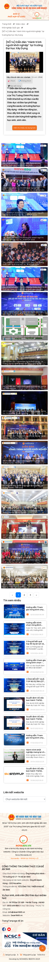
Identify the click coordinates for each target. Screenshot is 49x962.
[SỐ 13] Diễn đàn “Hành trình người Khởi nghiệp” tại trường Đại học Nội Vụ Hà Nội (23, 511)
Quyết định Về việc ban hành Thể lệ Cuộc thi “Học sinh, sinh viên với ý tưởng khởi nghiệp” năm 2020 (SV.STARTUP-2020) (36, 699)
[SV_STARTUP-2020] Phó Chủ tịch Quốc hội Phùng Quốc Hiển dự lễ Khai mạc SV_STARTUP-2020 (23, 263)
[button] (24, 62)
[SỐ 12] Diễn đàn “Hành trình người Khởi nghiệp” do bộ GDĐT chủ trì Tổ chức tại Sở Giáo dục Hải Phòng (24, 536)
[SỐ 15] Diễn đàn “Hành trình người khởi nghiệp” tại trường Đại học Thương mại (23, 462)
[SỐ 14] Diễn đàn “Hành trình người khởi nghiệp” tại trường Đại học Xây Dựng (23, 486)
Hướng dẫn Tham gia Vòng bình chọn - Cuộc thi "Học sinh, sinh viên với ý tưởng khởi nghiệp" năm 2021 (35, 736)
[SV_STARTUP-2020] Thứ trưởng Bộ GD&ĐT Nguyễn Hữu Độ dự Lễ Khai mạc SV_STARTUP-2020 (23, 214)
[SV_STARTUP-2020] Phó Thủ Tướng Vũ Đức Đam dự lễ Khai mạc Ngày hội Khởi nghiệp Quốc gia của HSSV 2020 (24, 288)
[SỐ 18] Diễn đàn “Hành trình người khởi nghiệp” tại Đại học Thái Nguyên (24, 387)
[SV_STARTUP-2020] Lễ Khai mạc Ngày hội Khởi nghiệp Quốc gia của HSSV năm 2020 (22, 164)
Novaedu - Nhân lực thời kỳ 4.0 (24, 858)
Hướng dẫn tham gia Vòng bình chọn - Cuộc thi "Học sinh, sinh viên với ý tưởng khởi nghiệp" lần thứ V (36, 661)
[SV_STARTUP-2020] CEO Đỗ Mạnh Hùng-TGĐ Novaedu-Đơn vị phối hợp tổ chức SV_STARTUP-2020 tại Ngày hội (24, 189)
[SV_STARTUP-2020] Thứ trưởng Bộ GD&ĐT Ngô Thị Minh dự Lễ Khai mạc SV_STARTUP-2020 (23, 238)
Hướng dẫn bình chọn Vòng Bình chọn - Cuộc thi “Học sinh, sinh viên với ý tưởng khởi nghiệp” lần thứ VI (35, 623)
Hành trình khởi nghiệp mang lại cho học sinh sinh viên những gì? (36, 751)
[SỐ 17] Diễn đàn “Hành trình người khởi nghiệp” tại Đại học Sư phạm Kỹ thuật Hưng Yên (24, 412)
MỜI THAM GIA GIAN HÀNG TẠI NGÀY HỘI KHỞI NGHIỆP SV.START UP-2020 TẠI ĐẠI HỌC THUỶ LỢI (23, 338)
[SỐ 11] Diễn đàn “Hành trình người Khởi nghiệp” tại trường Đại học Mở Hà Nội (23, 561)
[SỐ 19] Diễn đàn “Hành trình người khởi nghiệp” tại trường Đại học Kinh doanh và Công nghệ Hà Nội (23, 362)
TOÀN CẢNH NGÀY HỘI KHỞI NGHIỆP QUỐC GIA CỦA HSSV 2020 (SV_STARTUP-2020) (22, 313)
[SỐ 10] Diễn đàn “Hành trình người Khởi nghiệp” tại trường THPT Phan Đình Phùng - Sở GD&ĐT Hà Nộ (23, 586)
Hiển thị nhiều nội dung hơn (25, 128)
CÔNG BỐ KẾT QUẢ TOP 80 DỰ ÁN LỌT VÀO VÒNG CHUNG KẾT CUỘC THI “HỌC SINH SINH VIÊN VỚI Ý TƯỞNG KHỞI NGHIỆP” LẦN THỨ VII (36, 680)
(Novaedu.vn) (26, 855)
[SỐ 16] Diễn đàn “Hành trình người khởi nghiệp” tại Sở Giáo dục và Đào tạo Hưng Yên (24, 437)
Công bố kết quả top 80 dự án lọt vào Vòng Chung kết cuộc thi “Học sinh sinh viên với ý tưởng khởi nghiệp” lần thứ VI (36, 642)
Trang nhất (6, 24)
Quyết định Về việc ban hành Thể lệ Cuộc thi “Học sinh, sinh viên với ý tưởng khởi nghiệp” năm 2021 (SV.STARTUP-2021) (36, 717)
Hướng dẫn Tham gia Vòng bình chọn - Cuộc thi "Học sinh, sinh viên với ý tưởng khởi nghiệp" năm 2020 (35, 608)
